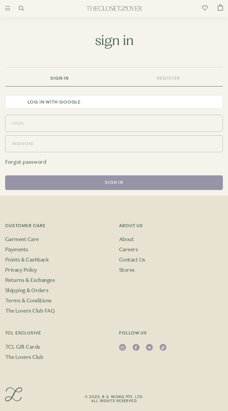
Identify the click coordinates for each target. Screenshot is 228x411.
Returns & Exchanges (30, 280)
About (126, 239)
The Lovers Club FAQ (29, 311)
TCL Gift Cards (22, 347)
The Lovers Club (24, 357)
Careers (128, 250)
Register (168, 78)
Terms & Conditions (28, 301)
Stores (127, 270)
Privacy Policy (21, 270)
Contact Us (132, 260)
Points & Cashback (27, 260)
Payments (16, 250)
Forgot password (25, 162)
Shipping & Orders (26, 290)
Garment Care (22, 239)
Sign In (59, 78)
